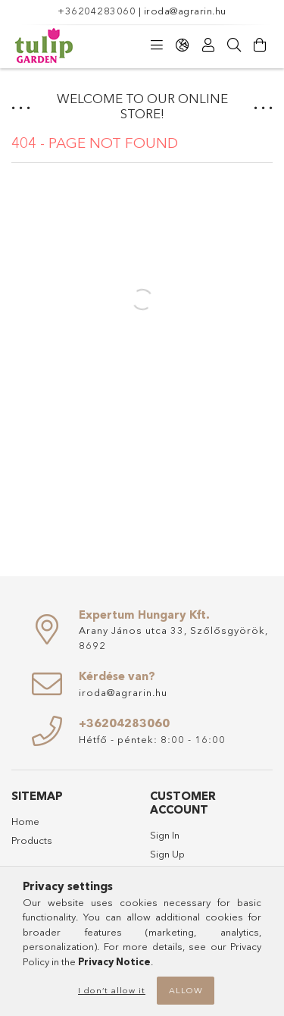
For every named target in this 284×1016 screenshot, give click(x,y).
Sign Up (167, 854)
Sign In (164, 835)
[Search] (234, 45)
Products (31, 840)
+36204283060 (97, 11)
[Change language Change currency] (182, 45)
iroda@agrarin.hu (185, 11)
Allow (186, 990)
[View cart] (260, 45)
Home (25, 821)
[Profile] (208, 45)
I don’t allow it (111, 990)
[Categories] (157, 45)
